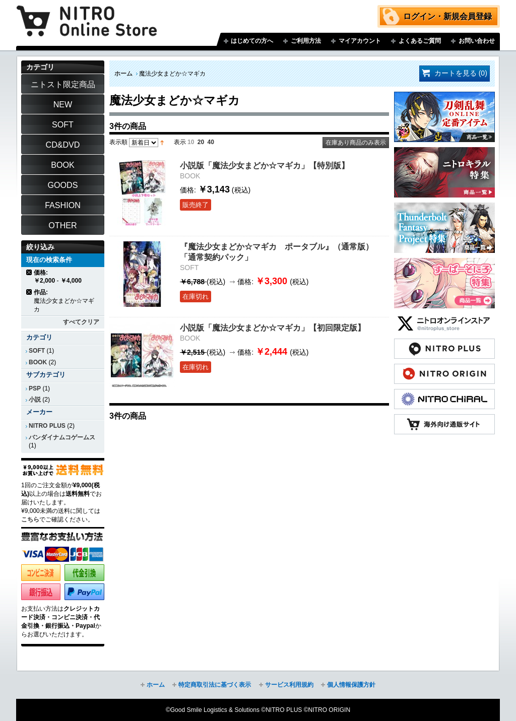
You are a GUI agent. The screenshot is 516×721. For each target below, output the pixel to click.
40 (211, 142)
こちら (30, 519)
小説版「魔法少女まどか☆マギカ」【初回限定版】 (272, 327)
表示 (180, 142)
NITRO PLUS (47, 425)
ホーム (123, 73)
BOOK (38, 362)
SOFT (37, 350)
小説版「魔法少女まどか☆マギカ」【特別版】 (264, 165)
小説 (35, 399)
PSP (35, 388)
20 (201, 142)
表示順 (118, 142)
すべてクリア (81, 321)
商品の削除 (29, 272)
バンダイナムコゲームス (62, 437)
